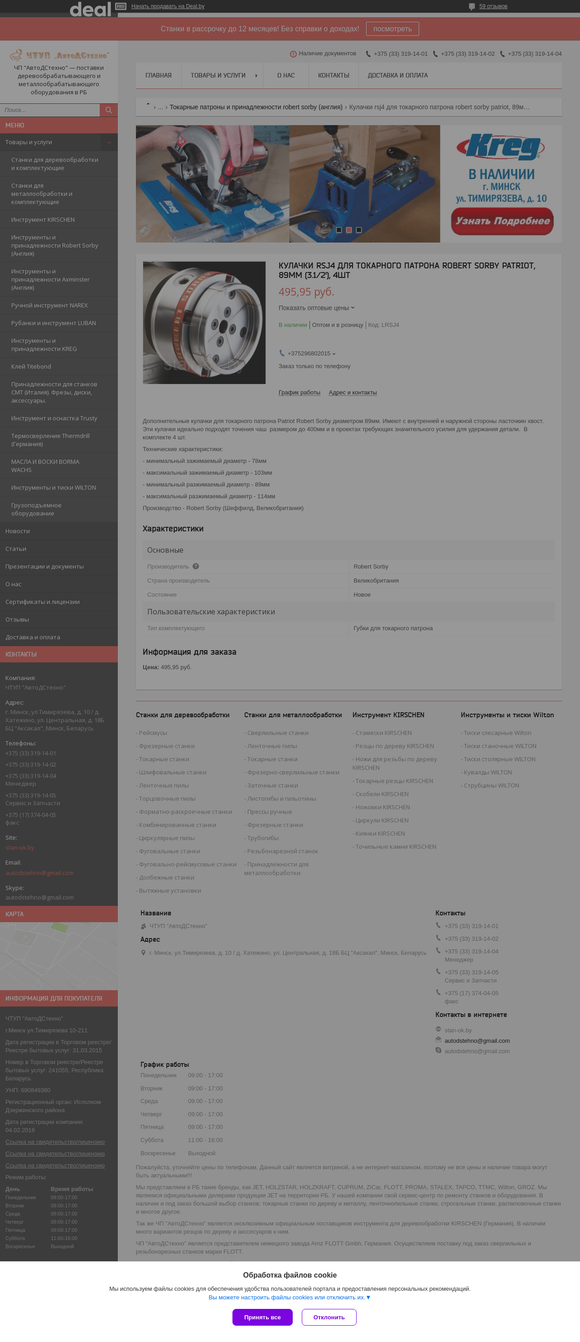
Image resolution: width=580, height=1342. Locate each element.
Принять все (262, 1317)
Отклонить (329, 1317)
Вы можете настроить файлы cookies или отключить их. (286, 1297)
